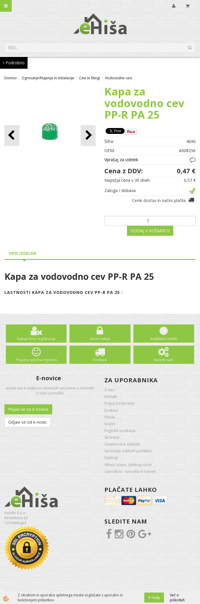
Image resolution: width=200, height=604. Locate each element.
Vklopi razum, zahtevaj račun (128, 464)
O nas (109, 389)
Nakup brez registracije (36, 338)
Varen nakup (99, 338)
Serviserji (111, 437)
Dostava (100, 359)
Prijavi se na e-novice (28, 409)
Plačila (109, 417)
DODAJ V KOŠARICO (150, 230)
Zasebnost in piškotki (122, 444)
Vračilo (110, 423)
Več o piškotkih (177, 598)
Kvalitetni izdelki (163, 338)
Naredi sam (163, 359)
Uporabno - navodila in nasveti (130, 471)
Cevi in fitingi (89, 77)
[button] (88, 135)
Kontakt (110, 396)
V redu (154, 597)
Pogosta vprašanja (119, 430)
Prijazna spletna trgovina (36, 359)
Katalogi (111, 457)
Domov (10, 77)
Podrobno (14, 62)
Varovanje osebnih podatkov (128, 450)
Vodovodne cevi (118, 77)
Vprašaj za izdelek (121, 159)
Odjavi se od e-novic (27, 422)
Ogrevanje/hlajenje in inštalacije (48, 77)
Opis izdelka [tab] (22, 253)
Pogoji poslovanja (119, 403)
